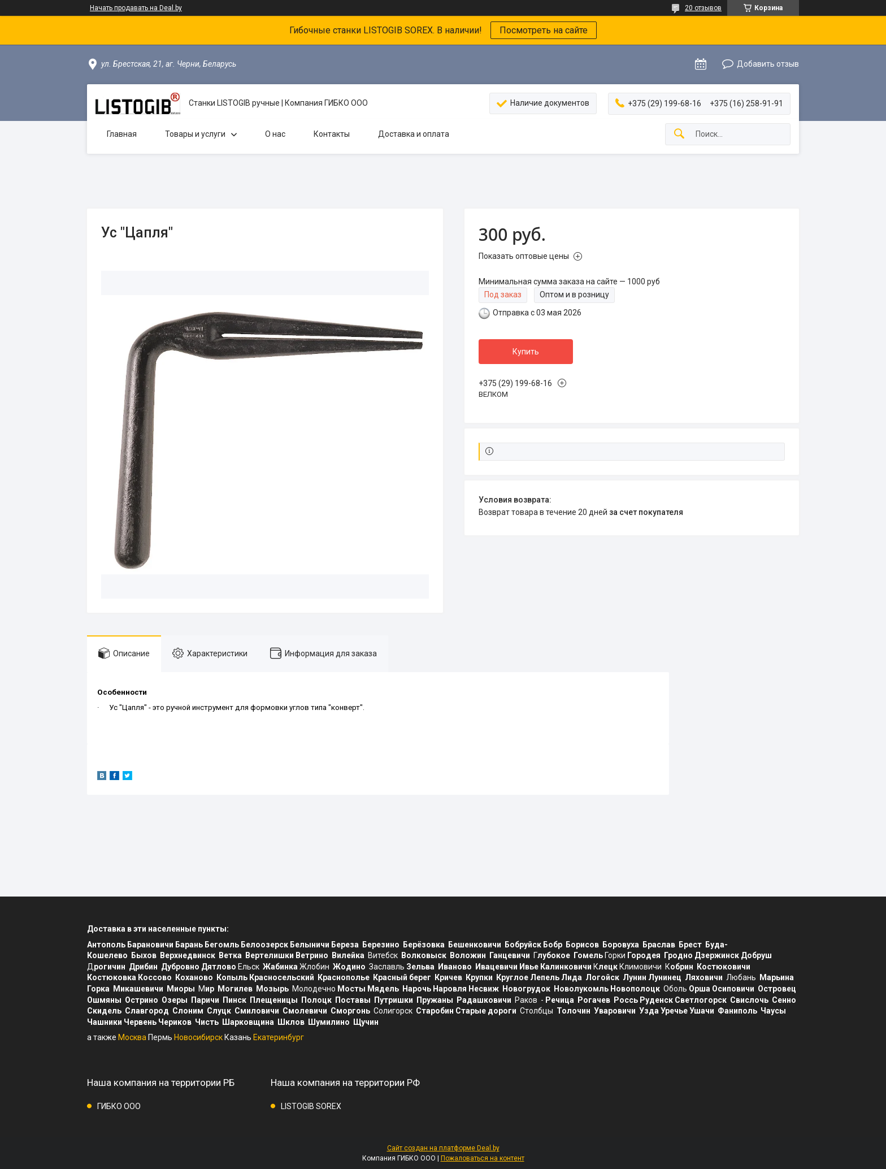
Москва (132, 1037)
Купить (526, 351)
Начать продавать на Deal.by (136, 8)
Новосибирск (198, 1037)
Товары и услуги (195, 133)
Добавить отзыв (768, 63)
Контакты (332, 133)
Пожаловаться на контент (482, 1158)
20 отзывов (703, 8)
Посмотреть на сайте (544, 30)
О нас (275, 133)
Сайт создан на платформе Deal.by (443, 1148)
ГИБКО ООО (119, 1106)
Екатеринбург (278, 1037)
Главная (122, 133)
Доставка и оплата (413, 133)
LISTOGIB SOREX (311, 1106)
